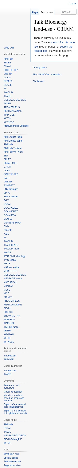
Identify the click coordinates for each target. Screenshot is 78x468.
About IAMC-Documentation (47, 74)
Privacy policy (40, 67)
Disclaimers (39, 81)
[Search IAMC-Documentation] (68, 12)
